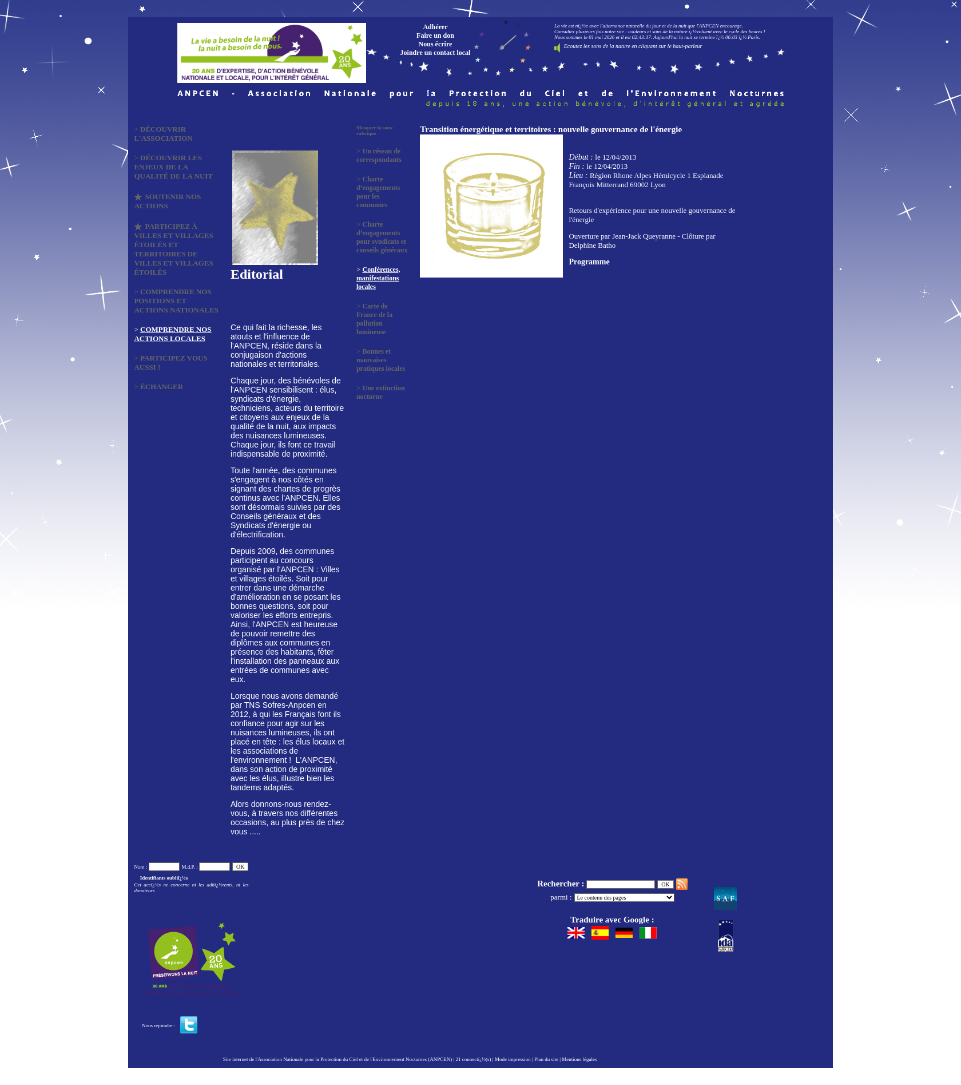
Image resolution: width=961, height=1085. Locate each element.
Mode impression (513, 1059)
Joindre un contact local (435, 53)
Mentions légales (579, 1059)
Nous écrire (435, 44)
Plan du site (546, 1059)
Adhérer (435, 27)
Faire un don (435, 35)
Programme (589, 262)
